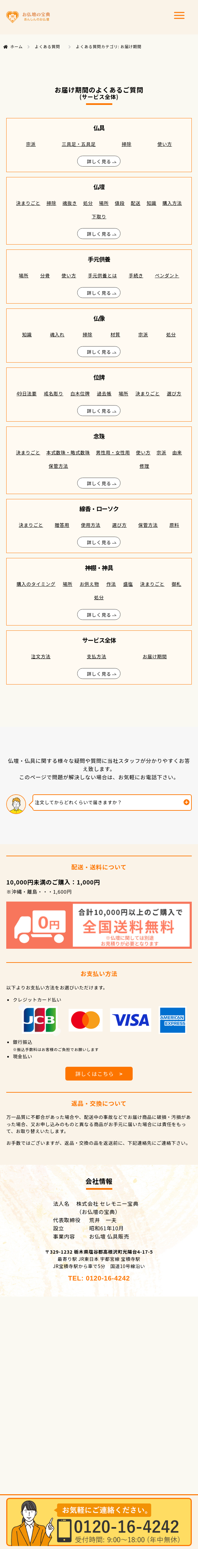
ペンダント (167, 275)
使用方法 (90, 525)
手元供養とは (102, 275)
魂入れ (57, 334)
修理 (144, 466)
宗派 (31, 144)
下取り (99, 216)
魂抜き (69, 203)
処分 (88, 203)
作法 (111, 584)
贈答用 (62, 525)
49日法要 (26, 393)
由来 (177, 452)
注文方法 (41, 656)
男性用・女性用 (113, 452)
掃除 (127, 144)
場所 (104, 203)
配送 (136, 203)
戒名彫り (53, 393)
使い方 (164, 144)
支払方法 (96, 656)
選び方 (174, 393)
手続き (136, 275)
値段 (120, 203)
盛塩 (128, 584)
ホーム (16, 46)
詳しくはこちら (99, 1074)
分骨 (45, 275)
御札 (177, 584)
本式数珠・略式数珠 (68, 452)
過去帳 (104, 393)
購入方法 (172, 203)
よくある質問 (47, 46)
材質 (116, 334)
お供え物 (89, 584)
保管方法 (58, 466)
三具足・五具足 (79, 144)
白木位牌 (80, 393)
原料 (174, 525)
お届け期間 (155, 656)
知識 (152, 203)
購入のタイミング (36, 584)
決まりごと (28, 203)
